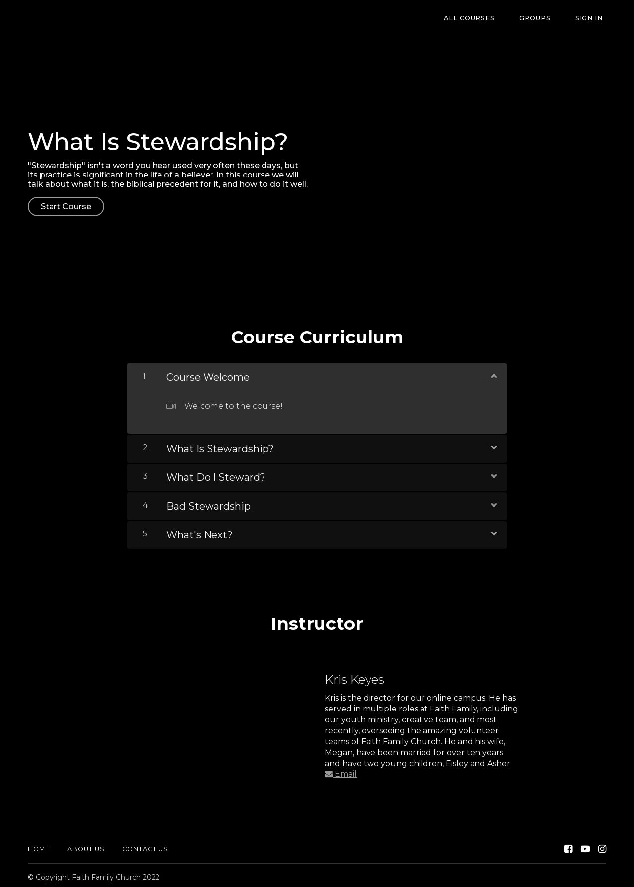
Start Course (66, 206)
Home (39, 845)
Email (341, 770)
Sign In (592, 18)
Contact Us (145, 845)
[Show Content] (493, 372)
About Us (86, 845)
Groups (545, 18)
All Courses (485, 18)
